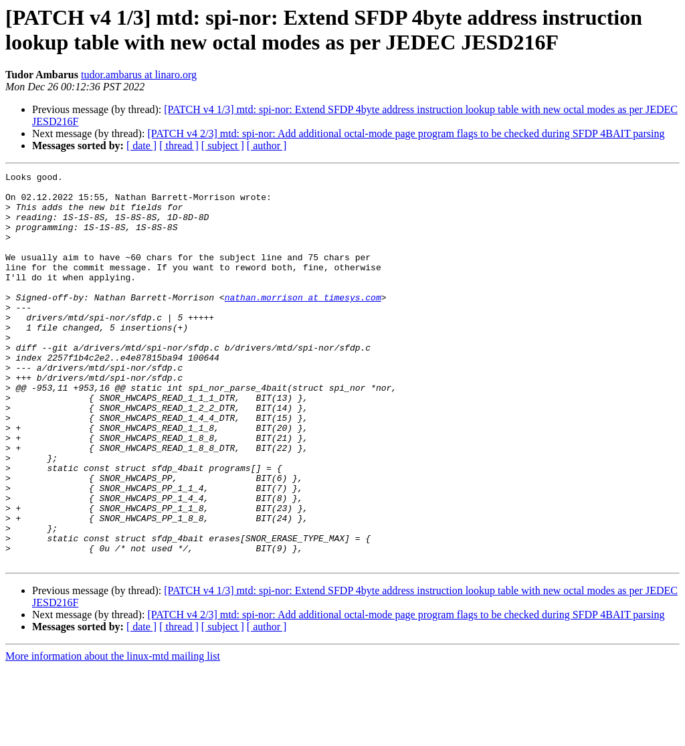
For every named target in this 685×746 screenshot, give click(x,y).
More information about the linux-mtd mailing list (112, 734)
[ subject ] (222, 145)
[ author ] (267, 145)
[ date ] (141, 145)
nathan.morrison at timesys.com (303, 323)
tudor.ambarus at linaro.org (139, 74)
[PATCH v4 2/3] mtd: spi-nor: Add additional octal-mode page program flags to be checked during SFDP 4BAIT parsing (405, 133)
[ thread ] (179, 145)
